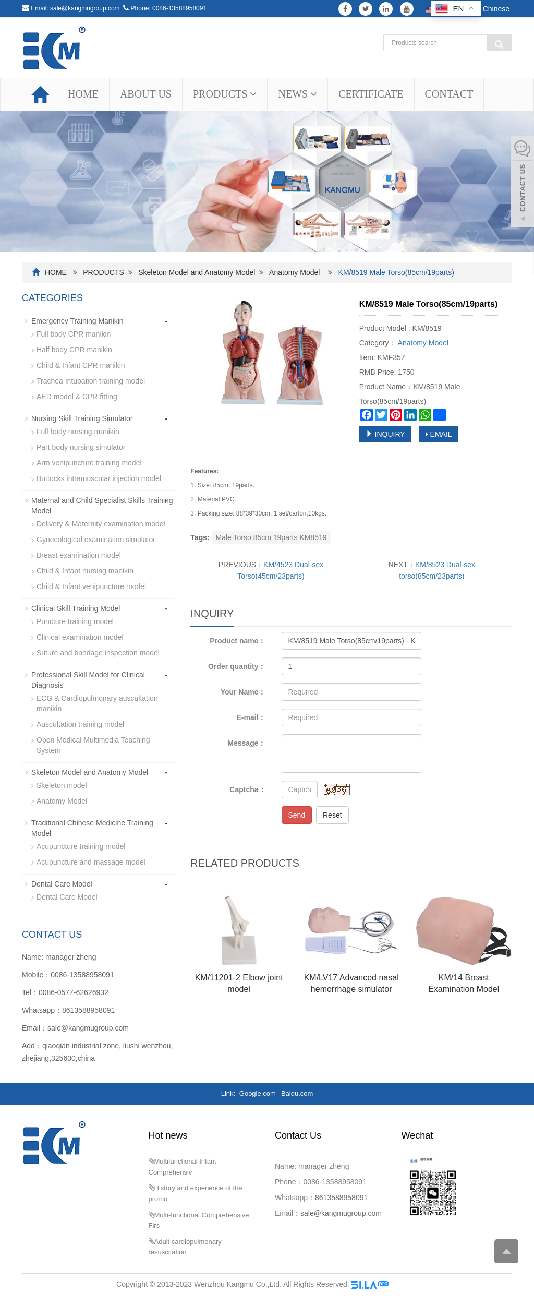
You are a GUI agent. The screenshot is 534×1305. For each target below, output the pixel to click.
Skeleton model (62, 785)
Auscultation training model (80, 724)
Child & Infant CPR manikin (81, 365)
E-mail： (250, 717)
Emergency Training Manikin (77, 321)
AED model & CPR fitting (77, 396)
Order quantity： (236, 666)
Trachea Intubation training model (91, 381)
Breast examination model (79, 555)
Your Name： (243, 692)
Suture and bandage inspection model (98, 653)
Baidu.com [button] (297, 1093)
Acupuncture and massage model (91, 862)
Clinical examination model (80, 637)
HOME (83, 94)
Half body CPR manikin (74, 349)
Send (297, 815)
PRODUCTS (225, 94)
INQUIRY (385, 434)
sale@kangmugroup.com (85, 8)
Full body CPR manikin (74, 334)
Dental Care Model (61, 884)
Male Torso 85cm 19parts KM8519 (271, 537)
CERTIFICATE (370, 94)
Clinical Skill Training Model (75, 608)
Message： (246, 743)
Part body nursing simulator (81, 447)
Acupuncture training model (81, 846)
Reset (332, 815)
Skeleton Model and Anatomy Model (196, 272)
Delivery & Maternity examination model (101, 524)
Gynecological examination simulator (96, 539)
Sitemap (404, 1284)
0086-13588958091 (179, 8)
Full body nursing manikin (78, 431)
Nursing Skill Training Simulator (82, 418)
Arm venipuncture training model (89, 463)
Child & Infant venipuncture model (91, 586)
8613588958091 (88, 1010)
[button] (253, 94)
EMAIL (439, 434)
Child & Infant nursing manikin (85, 571)
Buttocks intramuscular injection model (99, 478)
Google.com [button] (257, 1093)
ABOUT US (146, 94)
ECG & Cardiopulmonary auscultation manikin (97, 703)
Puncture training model (75, 621)
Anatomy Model (294, 272)
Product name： (237, 641)
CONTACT (449, 94)
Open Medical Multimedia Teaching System (93, 745)
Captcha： (247, 789)
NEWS (297, 94)
